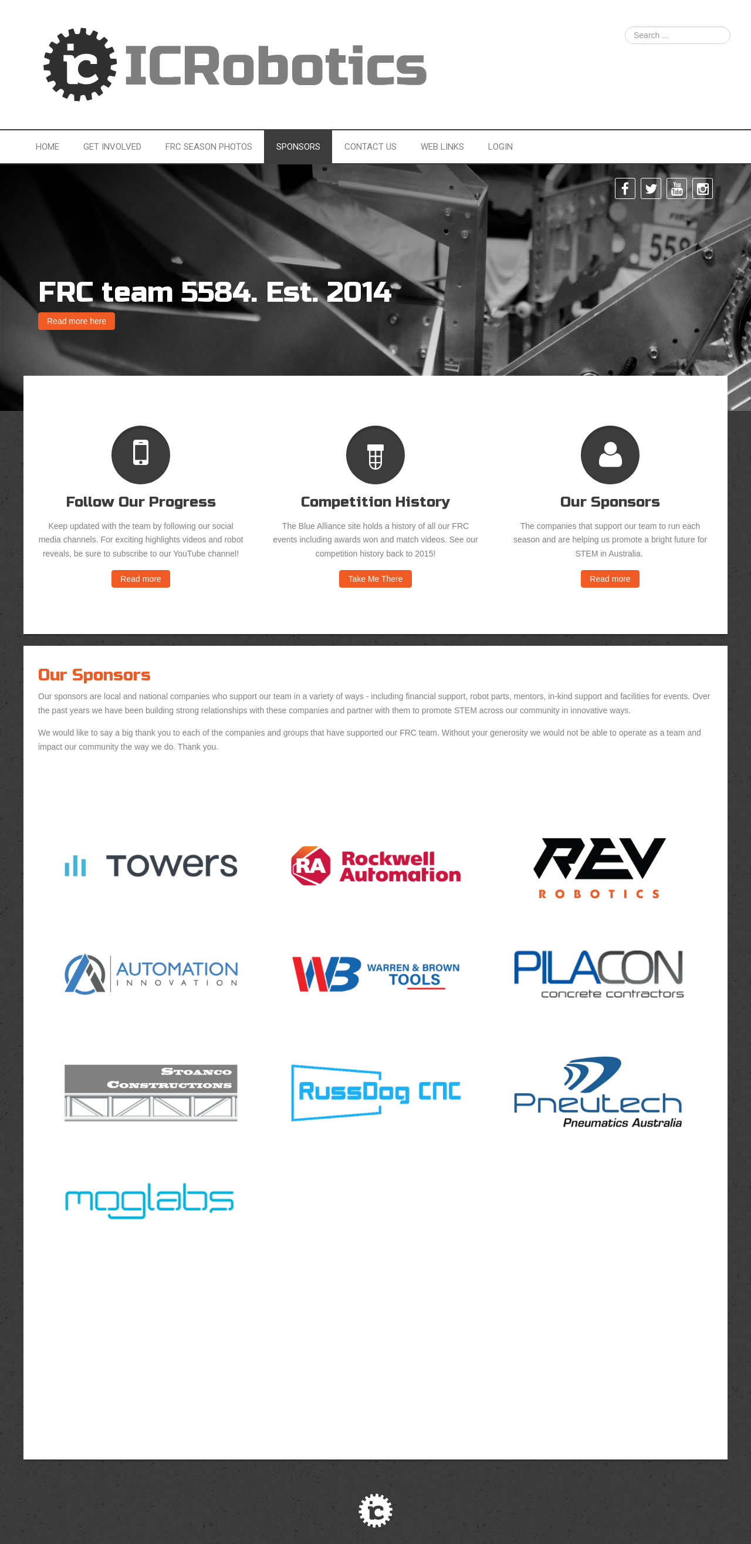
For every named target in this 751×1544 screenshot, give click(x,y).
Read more (140, 579)
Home (47, 146)
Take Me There (375, 579)
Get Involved (112, 146)
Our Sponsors (94, 675)
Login (500, 146)
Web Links (442, 146)
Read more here (76, 321)
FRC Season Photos (208, 146)
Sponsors (298, 146)
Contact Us (370, 146)
